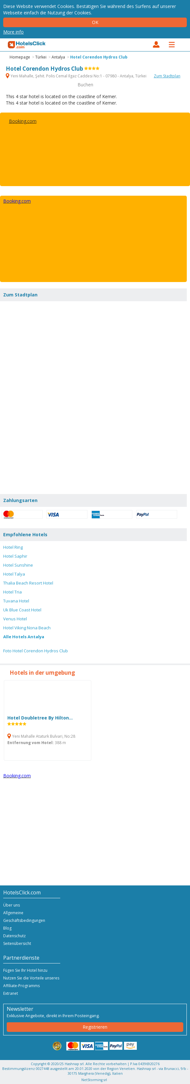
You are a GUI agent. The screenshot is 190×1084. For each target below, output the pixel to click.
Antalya (58, 57)
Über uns (11, 905)
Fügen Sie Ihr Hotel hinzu (25, 970)
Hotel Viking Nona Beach (27, 628)
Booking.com (23, 121)
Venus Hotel (15, 619)
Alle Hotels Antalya (23, 637)
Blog (7, 928)
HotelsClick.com (27, 45)
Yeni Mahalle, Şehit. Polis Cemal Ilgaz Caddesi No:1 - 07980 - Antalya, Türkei (76, 76)
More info (13, 32)
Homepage (20, 57)
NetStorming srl (94, 1080)
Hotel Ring (13, 547)
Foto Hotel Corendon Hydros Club (35, 651)
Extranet (10, 993)
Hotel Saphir (15, 556)
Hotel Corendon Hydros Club (99, 57)
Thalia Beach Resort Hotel (28, 583)
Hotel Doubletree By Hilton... (40, 720)
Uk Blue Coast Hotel (22, 610)
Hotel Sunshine (18, 565)
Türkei (40, 57)
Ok (95, 22)
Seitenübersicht (17, 943)
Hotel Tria (12, 592)
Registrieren (95, 1027)
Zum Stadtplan (167, 76)
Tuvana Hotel (16, 601)
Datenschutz (14, 936)
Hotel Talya (14, 574)
